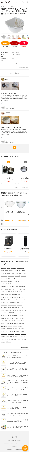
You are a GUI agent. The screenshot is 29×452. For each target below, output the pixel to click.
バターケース (15, 310)
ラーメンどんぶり (13, 339)
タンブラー (3, 328)
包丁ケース (19, 305)
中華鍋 (16, 273)
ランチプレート (4, 339)
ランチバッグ (15, 318)
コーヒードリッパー (21, 297)
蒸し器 (9, 315)
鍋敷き (2, 294)
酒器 (25, 339)
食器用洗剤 (14, 294)
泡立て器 (19, 320)
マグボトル (23, 328)
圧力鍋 (8, 268)
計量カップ (21, 323)
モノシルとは (18, 440)
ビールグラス (4, 331)
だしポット (16, 299)
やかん (19, 294)
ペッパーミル (20, 302)
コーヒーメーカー (5, 297)
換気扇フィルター (16, 289)
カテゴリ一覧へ (24, 347)
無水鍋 (10, 270)
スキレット (20, 273)
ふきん (15, 284)
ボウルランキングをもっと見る (21, 187)
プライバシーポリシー (20, 444)
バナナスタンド (12, 302)
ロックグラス (4, 334)
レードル (18, 278)
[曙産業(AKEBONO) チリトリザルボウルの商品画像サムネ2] (8, 37)
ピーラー (3, 278)
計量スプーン (4, 326)
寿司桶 (9, 307)
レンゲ (19, 339)
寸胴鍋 (12, 273)
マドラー (15, 336)
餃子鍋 (18, 270)
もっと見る (14, 63)
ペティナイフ (11, 276)
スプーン (10, 326)
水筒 (22, 315)
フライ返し (8, 278)
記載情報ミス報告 (23, 67)
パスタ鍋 (23, 270)
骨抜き (11, 284)
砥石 (22, 276)
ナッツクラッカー (20, 312)
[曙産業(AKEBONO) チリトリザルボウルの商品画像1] (14, 25)
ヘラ (21, 278)
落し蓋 (7, 284)
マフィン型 (10, 320)
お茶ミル (3, 299)
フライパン (3, 268)
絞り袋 (22, 320)
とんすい (3, 342)
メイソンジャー (21, 336)
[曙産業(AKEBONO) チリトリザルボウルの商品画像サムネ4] (18, 37)
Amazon (5, 43)
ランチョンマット (14, 286)
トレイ (20, 326)
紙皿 (20, 291)
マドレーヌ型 (4, 320)
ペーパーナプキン (5, 286)
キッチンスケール (5, 323)
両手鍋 (6, 270)
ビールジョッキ (11, 331)
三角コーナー (22, 286)
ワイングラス (11, 334)
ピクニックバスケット (6, 318)
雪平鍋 (8, 273)
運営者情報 (6, 444)
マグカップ (17, 328)
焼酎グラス (17, 334)
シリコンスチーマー (18, 281)
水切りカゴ (22, 289)
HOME (14, 437)
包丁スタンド (4, 307)
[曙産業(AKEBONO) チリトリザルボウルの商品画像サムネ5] (24, 37)
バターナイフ (4, 276)
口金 (15, 320)
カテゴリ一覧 (11, 440)
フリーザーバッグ (23, 310)
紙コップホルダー (16, 307)
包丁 (25, 273)
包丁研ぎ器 (17, 276)
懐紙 (10, 289)
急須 (11, 336)
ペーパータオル (20, 284)
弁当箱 (19, 315)
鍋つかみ (23, 291)
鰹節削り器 (14, 315)
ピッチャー (23, 334)
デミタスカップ (10, 328)
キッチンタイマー (14, 323)
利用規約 (12, 444)
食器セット (8, 342)
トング (13, 278)
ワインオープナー (12, 305)
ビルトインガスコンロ (6, 310)
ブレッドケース (4, 312)
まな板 (24, 276)
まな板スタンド (4, 302)
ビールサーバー (9, 299)
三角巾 (2, 289)
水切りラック (11, 291)
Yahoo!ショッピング (23, 43)
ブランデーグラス (20, 331)
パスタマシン (4, 315)
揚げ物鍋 (15, 270)
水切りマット (4, 291)
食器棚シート (8, 294)
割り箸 (6, 289)
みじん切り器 (4, 281)
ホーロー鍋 (3, 273)
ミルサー (3, 284)
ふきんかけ (22, 299)
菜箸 (23, 339)
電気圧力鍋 (13, 268)
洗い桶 (16, 291)
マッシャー (10, 281)
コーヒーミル (13, 297)
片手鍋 (2, 270)
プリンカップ (22, 318)
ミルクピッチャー (5, 336)
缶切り (22, 307)
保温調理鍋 (21, 268)
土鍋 (18, 268)
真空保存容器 (12, 312)
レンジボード (4, 305)
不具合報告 (14, 446)
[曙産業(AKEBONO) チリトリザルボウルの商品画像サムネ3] (13, 37)
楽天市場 (14, 43)
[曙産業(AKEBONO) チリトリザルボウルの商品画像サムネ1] (3, 37)
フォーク (15, 326)
